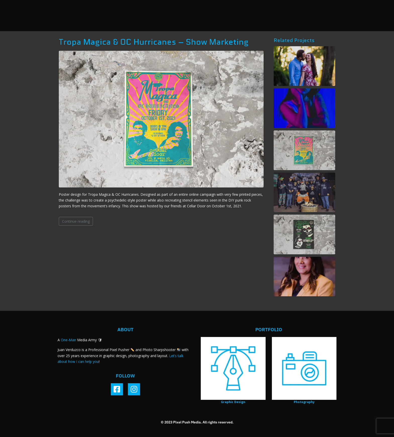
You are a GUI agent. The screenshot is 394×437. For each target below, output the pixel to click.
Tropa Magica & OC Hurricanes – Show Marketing (154, 42)
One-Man (68, 339)
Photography (304, 402)
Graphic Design (233, 402)
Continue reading (76, 221)
